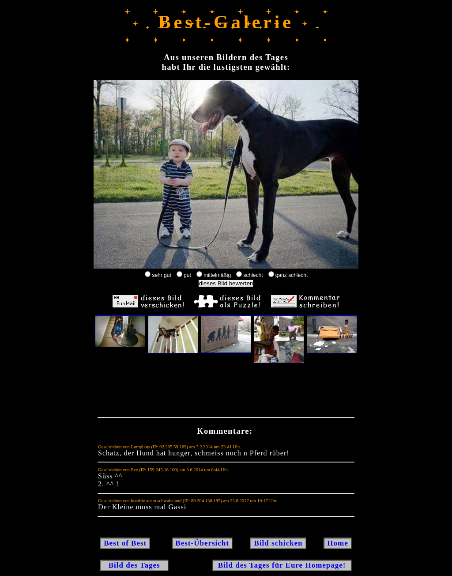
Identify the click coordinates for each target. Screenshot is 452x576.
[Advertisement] (226, 392)
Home (337, 543)
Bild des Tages (134, 565)
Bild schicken (278, 543)
